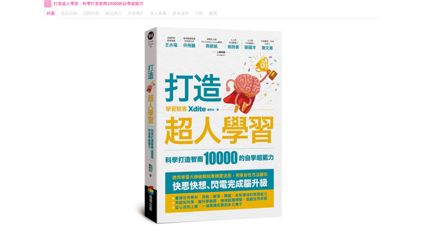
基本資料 (180, 13)
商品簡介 (113, 13)
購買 (213, 13)
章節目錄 (69, 13)
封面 (51, 13)
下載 (199, 13)
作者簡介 (136, 13)
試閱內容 (91, 13)
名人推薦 (158, 13)
